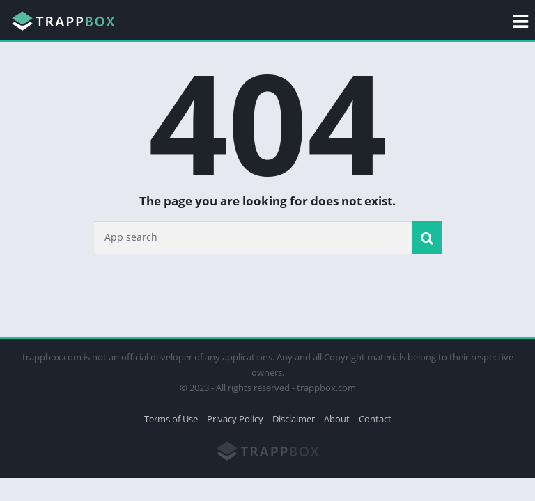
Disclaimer (293, 419)
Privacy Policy (235, 419)
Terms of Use (171, 419)
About (337, 419)
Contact (375, 419)
